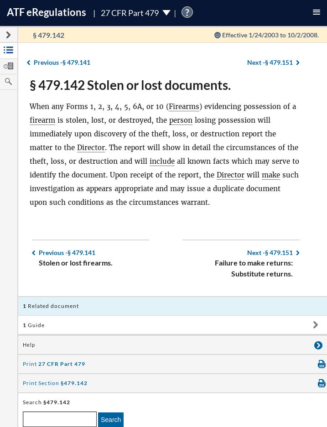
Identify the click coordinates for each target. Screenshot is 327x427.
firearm (42, 120)
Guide (34, 325)
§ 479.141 (62, 62)
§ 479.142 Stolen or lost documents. (130, 85)
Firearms (184, 106)
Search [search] (111, 419)
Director (91, 147)
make (271, 175)
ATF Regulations (46, 12)
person (180, 120)
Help (29, 345)
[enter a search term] (60, 419)
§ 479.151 (270, 62)
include (162, 161)
